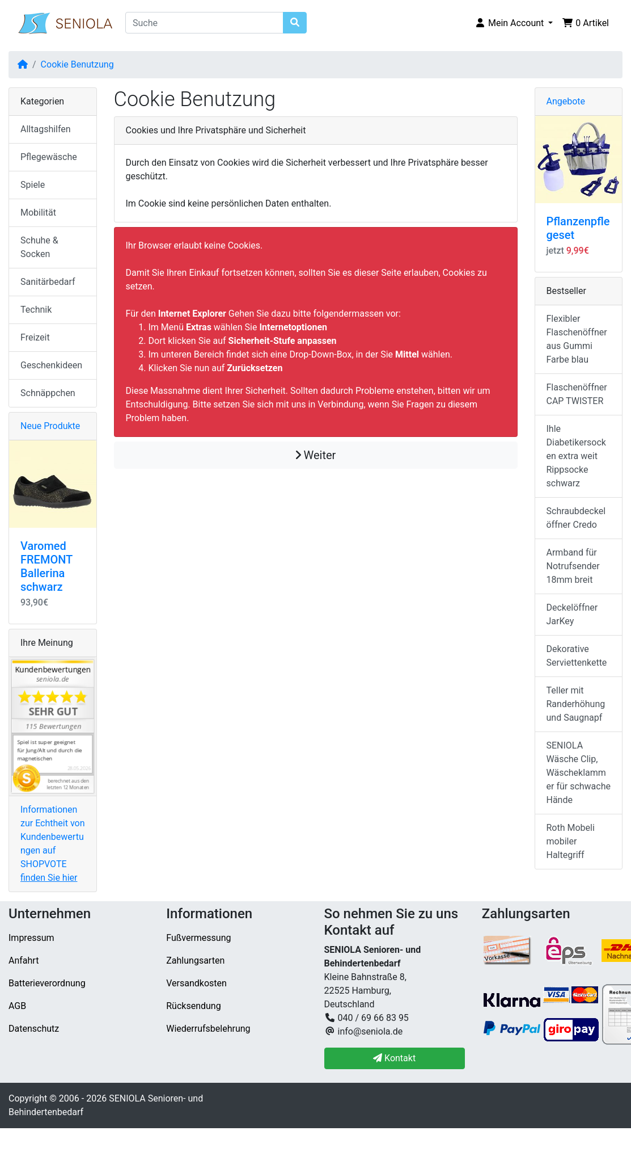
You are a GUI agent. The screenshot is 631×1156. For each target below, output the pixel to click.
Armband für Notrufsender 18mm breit (573, 566)
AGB (17, 1006)
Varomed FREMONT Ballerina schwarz (46, 566)
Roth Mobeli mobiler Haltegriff (571, 841)
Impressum (31, 937)
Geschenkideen (51, 365)
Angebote (566, 101)
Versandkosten (196, 983)
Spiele (32, 184)
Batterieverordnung (47, 983)
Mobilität (38, 212)
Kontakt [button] (394, 1058)
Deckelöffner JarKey (572, 614)
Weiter (315, 455)
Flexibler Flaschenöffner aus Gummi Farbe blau (577, 339)
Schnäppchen (47, 393)
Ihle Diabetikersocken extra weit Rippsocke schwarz (576, 456)
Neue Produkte (50, 426)
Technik (36, 309)
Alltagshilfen (45, 129)
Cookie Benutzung (77, 64)
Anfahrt (24, 960)
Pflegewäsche (48, 157)
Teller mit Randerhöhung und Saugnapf (576, 704)
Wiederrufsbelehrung (208, 1028)
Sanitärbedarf (47, 281)
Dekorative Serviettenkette (577, 656)
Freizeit (35, 337)
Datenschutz (34, 1028)
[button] (513, 23)
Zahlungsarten (195, 960)
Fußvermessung (198, 937)
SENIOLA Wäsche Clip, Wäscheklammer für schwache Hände (579, 772)
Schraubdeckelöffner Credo (576, 518)
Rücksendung (193, 1006)
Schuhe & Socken (39, 247)
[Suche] (204, 22)
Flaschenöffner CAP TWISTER (577, 394)
